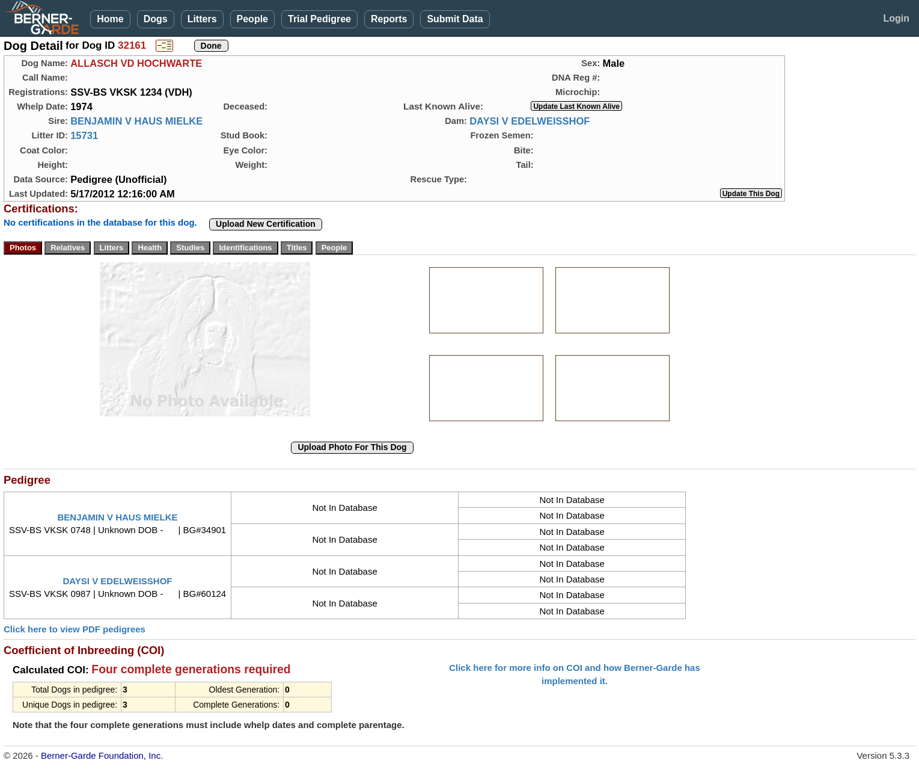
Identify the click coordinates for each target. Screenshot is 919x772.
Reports (389, 19)
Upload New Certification (266, 224)
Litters (202, 19)
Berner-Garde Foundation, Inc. (102, 755)
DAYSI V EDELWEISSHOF (529, 121)
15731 (84, 135)
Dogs (156, 19)
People (252, 19)
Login (896, 18)
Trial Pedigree (319, 19)
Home (110, 19)
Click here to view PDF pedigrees (74, 629)
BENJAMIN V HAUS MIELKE (136, 121)
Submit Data (455, 19)
